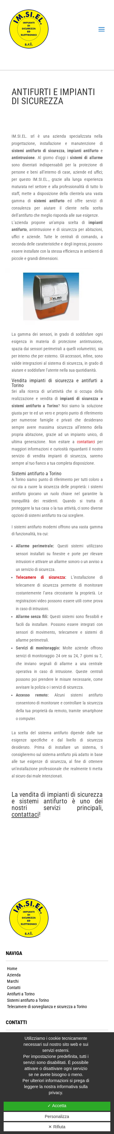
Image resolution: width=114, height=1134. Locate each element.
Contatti (13, 987)
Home (12, 968)
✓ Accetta (56, 1105)
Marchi (13, 981)
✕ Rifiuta (56, 1126)
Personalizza (57, 1116)
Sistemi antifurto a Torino (28, 1000)
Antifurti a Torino (21, 993)
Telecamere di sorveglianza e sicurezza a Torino (47, 1006)
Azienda (14, 974)
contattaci (25, 814)
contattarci (84, 441)
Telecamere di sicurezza (40, 577)
